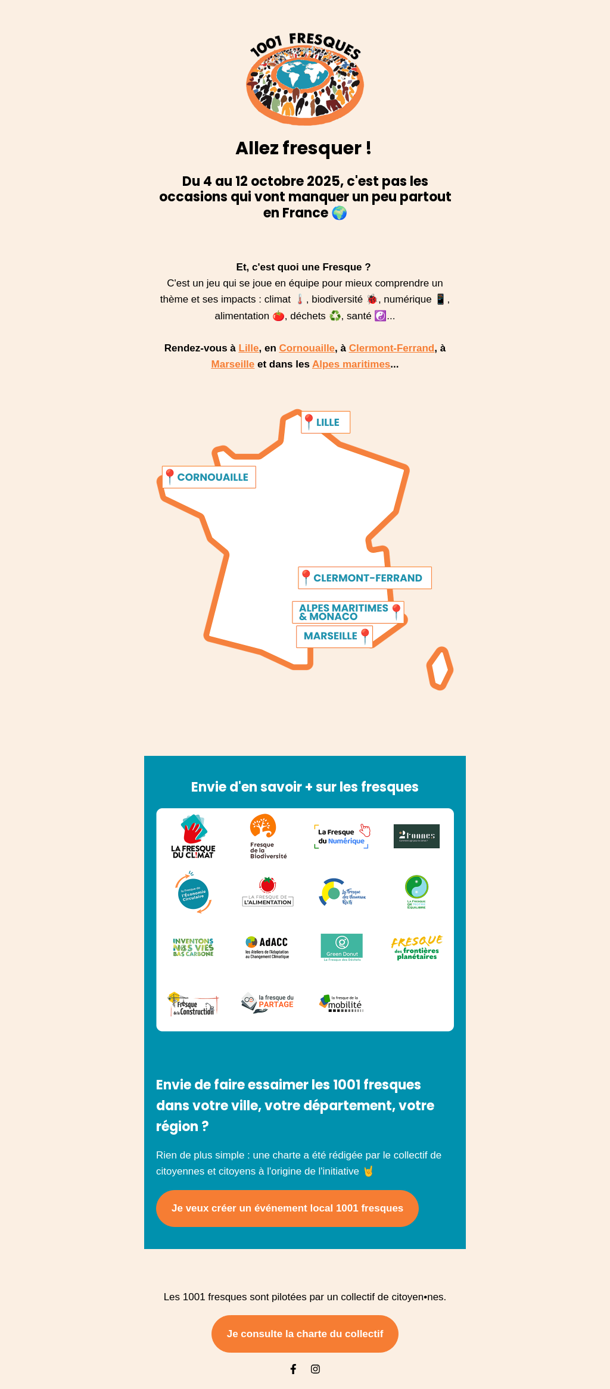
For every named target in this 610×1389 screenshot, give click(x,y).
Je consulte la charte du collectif (305, 1334)
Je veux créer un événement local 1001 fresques (287, 1208)
